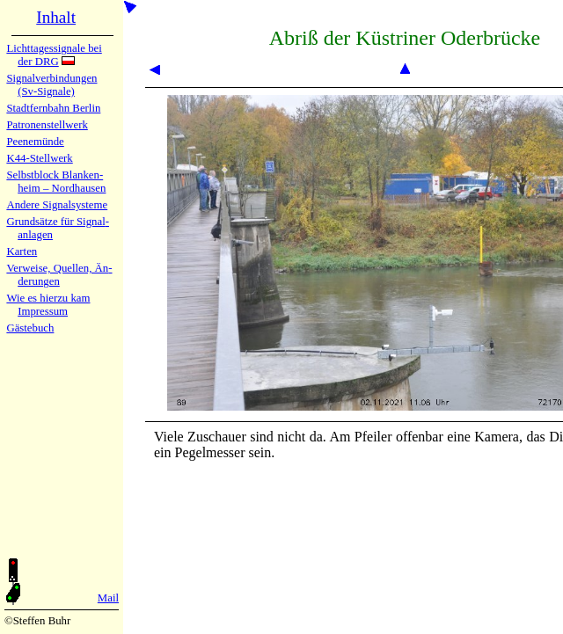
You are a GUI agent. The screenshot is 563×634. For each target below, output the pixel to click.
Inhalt (56, 17)
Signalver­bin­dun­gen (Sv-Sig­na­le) (51, 85)
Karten (21, 251)
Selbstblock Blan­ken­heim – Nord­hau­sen (56, 181)
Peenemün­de (34, 141)
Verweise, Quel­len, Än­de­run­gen (59, 275)
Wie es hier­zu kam (48, 298)
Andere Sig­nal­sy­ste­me (56, 205)
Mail (108, 598)
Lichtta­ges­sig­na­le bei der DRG (53, 55)
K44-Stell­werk (39, 158)
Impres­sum (43, 311)
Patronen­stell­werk (46, 125)
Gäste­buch (30, 328)
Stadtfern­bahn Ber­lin (53, 108)
